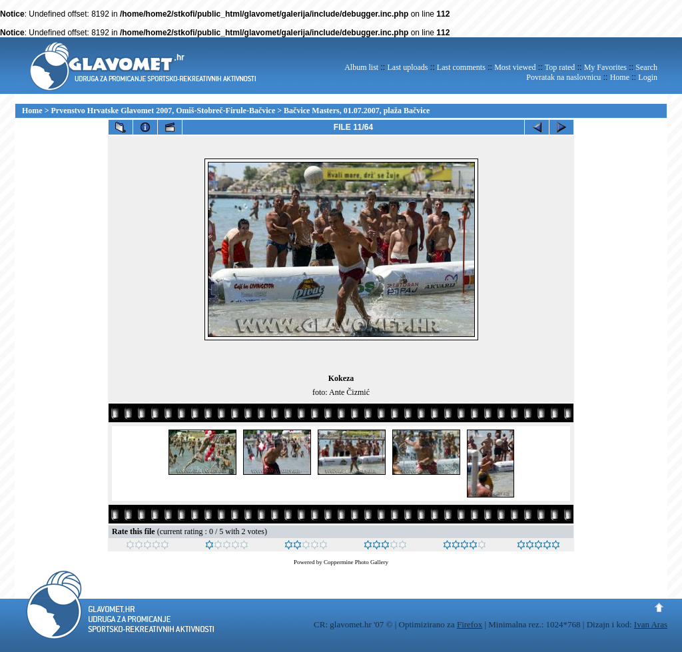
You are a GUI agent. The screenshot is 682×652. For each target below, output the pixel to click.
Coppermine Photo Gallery (356, 562)
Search (646, 67)
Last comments (461, 67)
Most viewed (514, 67)
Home (619, 77)
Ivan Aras (650, 624)
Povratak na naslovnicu (563, 77)
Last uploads (407, 67)
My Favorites (605, 67)
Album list (361, 67)
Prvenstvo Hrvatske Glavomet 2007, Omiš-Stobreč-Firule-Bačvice (163, 110)
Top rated (560, 67)
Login (647, 77)
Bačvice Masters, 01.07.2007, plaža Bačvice (357, 110)
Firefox (469, 624)
